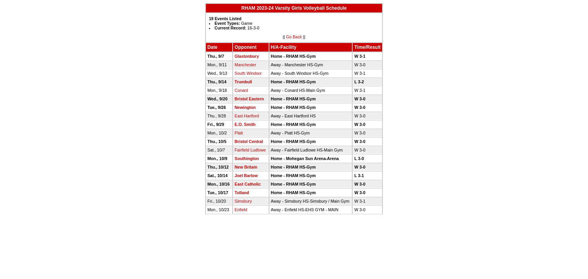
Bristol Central (249, 141)
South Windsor (248, 73)
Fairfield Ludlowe (250, 150)
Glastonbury (247, 56)
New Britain (246, 167)
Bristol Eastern (249, 98)
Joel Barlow (246, 175)
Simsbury (243, 201)
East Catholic (248, 184)
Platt (239, 133)
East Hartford (247, 116)
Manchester (245, 64)
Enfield (241, 209)
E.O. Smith (245, 124)
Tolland (242, 192)
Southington (247, 158)
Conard (241, 90)
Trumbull (243, 81)
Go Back (294, 36)
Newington (245, 107)
